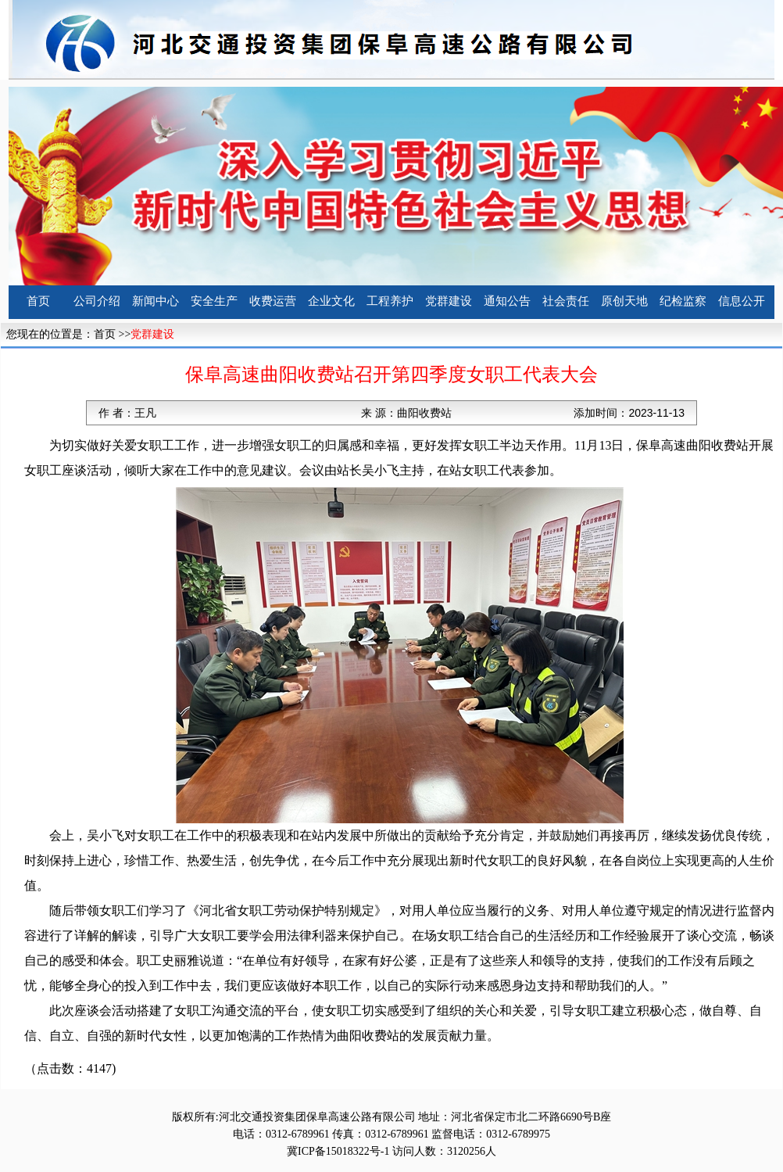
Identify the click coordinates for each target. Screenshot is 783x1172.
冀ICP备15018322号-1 (338, 1151)
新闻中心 (155, 301)
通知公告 (507, 301)
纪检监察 (683, 301)
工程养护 (389, 301)
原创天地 (624, 301)
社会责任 (565, 301)
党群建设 (448, 301)
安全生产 (214, 301)
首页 (38, 301)
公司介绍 (96, 301)
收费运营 (272, 301)
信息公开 (741, 301)
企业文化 (331, 301)
